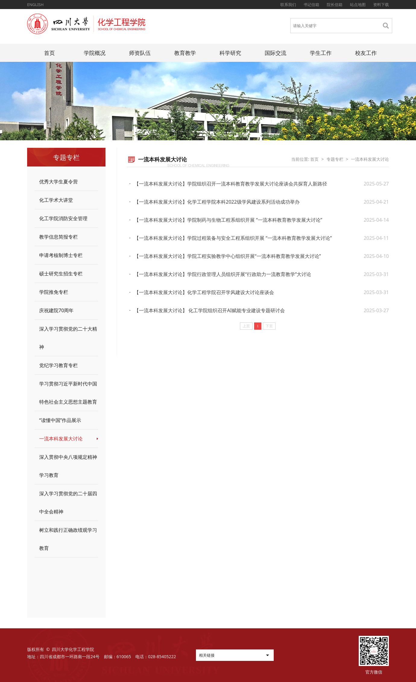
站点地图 (358, 4)
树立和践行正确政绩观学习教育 (68, 539)
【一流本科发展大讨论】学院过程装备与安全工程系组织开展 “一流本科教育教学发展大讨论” (233, 238)
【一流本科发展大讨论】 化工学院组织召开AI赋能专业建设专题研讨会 (209, 310)
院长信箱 (334, 4)
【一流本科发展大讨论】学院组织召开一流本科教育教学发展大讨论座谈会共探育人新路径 (230, 183)
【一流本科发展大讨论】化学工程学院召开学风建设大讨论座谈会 (204, 292)
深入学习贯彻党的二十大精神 (68, 337)
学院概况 (95, 52)
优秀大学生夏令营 (58, 181)
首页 (49, 52)
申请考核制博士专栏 (61, 255)
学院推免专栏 (53, 292)
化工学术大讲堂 (56, 200)
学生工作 (321, 52)
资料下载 (381, 4)
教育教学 (185, 52)
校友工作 (366, 52)
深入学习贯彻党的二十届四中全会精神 (68, 502)
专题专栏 (334, 159)
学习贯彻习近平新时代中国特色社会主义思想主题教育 (68, 392)
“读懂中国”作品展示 (60, 420)
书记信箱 (311, 4)
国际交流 (275, 52)
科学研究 (230, 52)
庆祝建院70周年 (56, 310)
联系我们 (288, 4)
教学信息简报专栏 (58, 236)
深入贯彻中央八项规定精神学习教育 (68, 466)
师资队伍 (140, 52)
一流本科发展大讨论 (61, 438)
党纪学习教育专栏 (58, 365)
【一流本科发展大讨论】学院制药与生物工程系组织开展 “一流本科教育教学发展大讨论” (228, 220)
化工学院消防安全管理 (63, 218)
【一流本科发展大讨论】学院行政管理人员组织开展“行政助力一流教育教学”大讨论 (222, 274)
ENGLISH (35, 4)
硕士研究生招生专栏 (61, 273)
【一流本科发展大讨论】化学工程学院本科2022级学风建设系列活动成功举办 (217, 201)
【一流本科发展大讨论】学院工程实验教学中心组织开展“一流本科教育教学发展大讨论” (227, 256)
